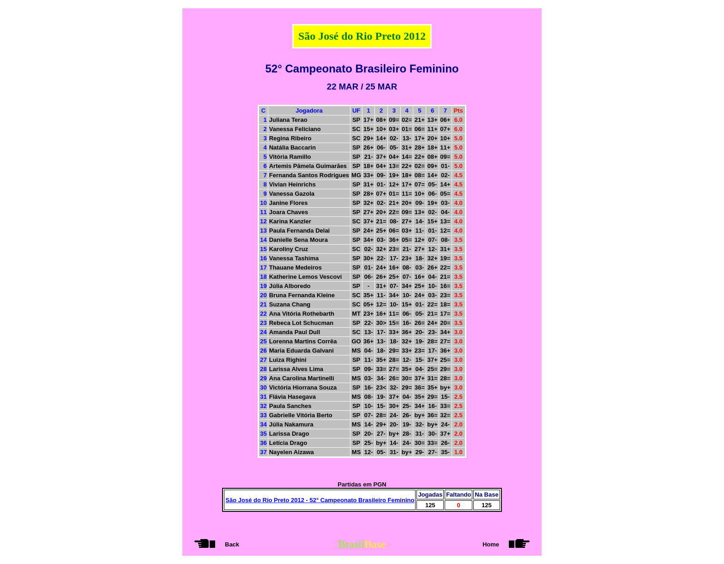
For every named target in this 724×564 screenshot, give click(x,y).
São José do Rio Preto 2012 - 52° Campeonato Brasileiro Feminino (319, 500)
